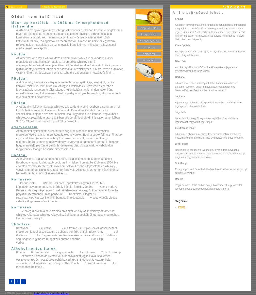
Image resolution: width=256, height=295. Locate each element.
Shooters (20, 224)
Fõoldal (19, 54)
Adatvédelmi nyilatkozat (44, 293)
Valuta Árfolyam (62, 293)
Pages (181, 207)
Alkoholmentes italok (33, 248)
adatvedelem (24, 127)
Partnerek (21, 179)
